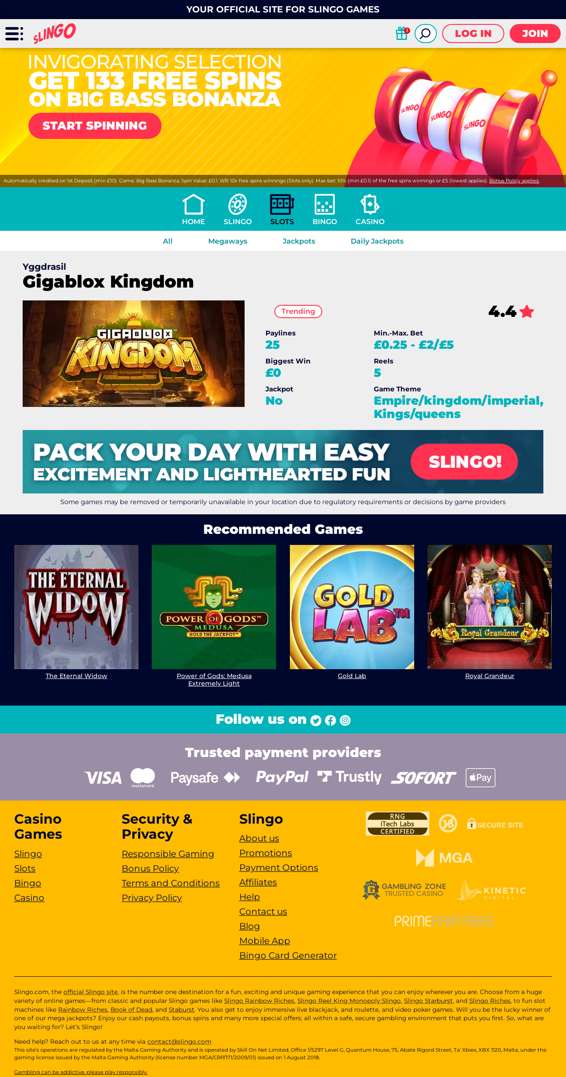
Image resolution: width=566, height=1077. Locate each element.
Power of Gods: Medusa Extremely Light (214, 680)
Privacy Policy (152, 897)
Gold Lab (352, 676)
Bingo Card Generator (288, 955)
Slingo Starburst (428, 1000)
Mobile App (264, 940)
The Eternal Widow (76, 676)
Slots (282, 221)
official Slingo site (90, 991)
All (168, 241)
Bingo (325, 221)
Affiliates (258, 882)
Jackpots (299, 241)
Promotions (265, 853)
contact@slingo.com (179, 1041)
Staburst (181, 1009)
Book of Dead (131, 1009)
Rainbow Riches (82, 1009)
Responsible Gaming (168, 853)
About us (259, 838)
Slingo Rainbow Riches (259, 1000)
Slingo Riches (490, 1000)
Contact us (263, 911)
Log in (473, 33)
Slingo (238, 221)
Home (193, 221)
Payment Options (278, 867)
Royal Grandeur (489, 676)
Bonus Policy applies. (514, 181)
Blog (249, 926)
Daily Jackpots (377, 241)
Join (535, 33)
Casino (370, 221)
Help (249, 897)
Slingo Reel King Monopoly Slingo (349, 1000)
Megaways (227, 241)
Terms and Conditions (171, 883)
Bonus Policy (150, 868)
